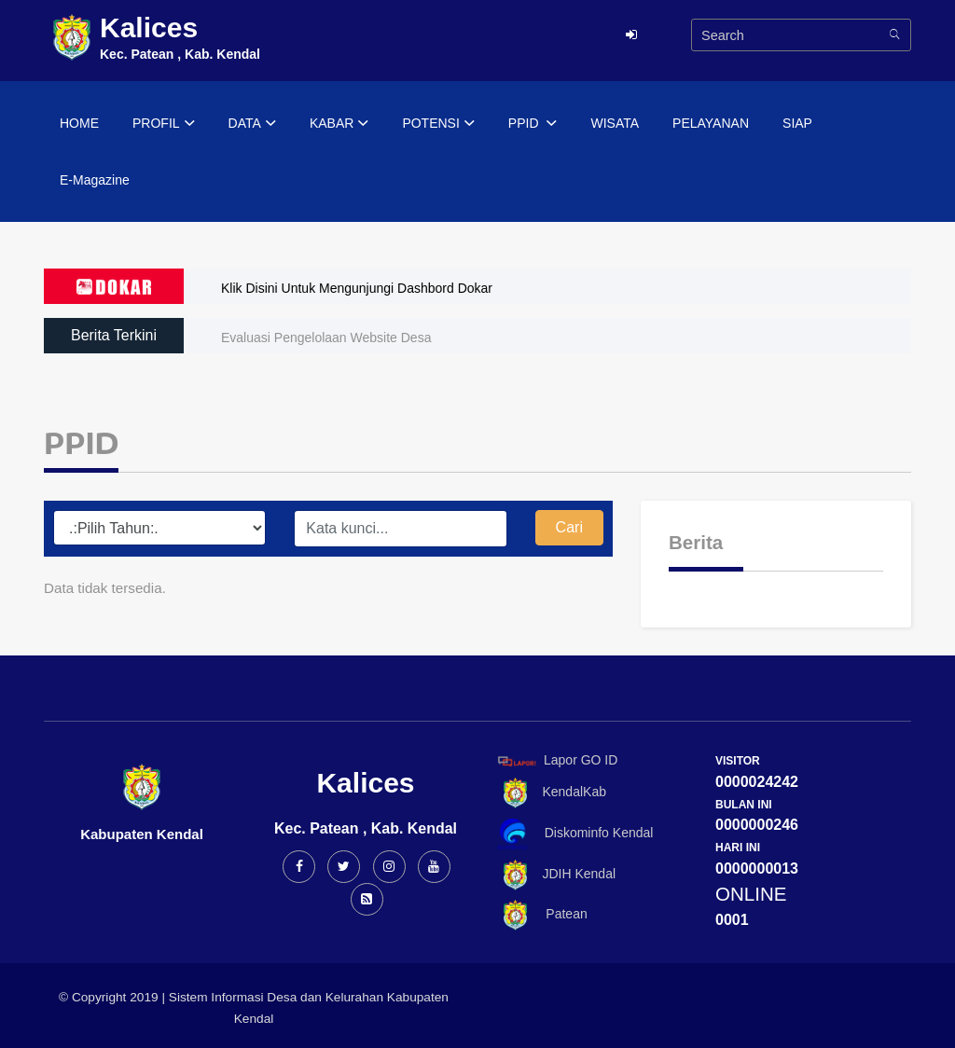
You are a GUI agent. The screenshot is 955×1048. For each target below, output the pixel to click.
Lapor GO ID (556, 760)
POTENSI (438, 124)
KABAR (339, 124)
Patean (539, 915)
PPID (533, 124)
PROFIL (163, 124)
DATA (252, 124)
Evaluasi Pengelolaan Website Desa (326, 337)
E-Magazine (95, 179)
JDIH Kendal (553, 875)
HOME (79, 123)
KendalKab (548, 793)
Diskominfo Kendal (574, 834)
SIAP (797, 123)
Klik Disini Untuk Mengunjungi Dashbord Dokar (356, 288)
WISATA (614, 123)
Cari (569, 527)
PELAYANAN (710, 123)
